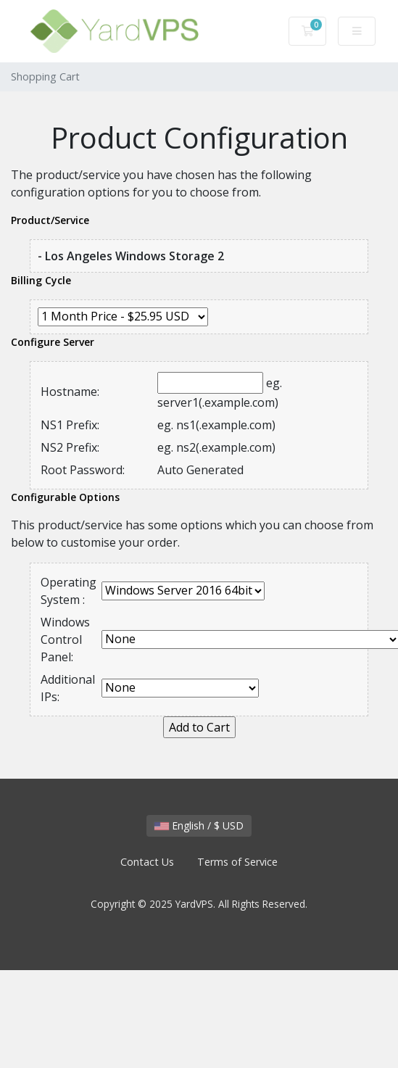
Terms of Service (237, 862)
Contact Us (147, 862)
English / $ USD (199, 825)
